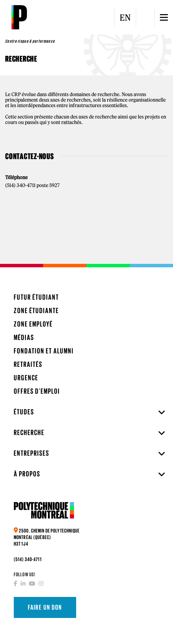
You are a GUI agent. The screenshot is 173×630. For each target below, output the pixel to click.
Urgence (26, 378)
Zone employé (33, 324)
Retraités (28, 364)
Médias (24, 337)
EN (125, 17)
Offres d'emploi (37, 391)
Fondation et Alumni (44, 351)
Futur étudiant (36, 297)
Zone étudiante (36, 310)
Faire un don (45, 607)
